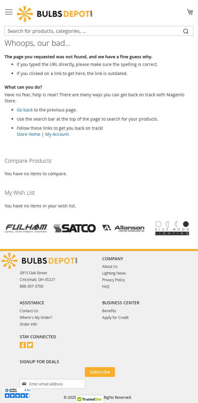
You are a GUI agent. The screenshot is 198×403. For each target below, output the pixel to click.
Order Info (28, 324)
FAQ (105, 286)
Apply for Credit (115, 317)
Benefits (109, 310)
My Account (57, 134)
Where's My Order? (36, 317)
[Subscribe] (100, 372)
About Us (110, 266)
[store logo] (54, 14)
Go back (25, 110)
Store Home (28, 134)
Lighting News (114, 273)
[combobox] (99, 31)
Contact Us (29, 310)
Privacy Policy (113, 279)
